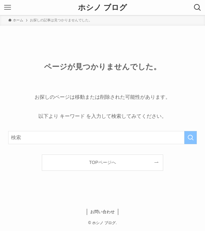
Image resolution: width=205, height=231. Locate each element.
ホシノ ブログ (102, 7)
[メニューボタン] (7, 7)
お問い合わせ (102, 211)
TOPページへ (102, 162)
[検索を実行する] (190, 137)
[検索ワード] (102, 137)
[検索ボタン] (197, 7)
